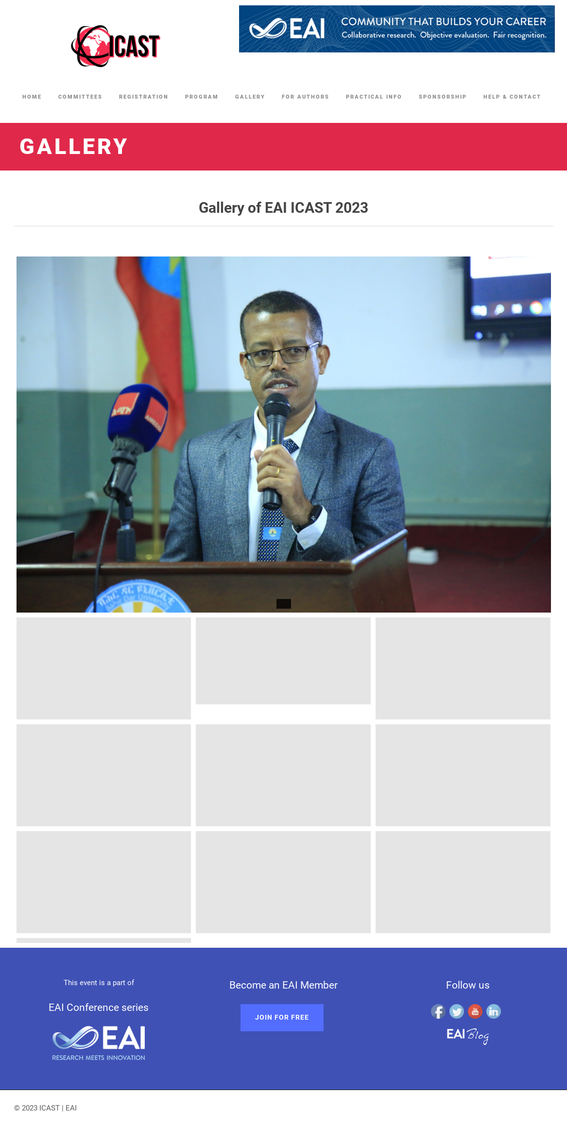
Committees (80, 97)
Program (202, 97)
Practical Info (374, 97)
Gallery (250, 97)
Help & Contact (512, 97)
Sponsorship (443, 97)
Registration (144, 97)
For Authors (305, 97)
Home (32, 97)
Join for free (282, 1017)
